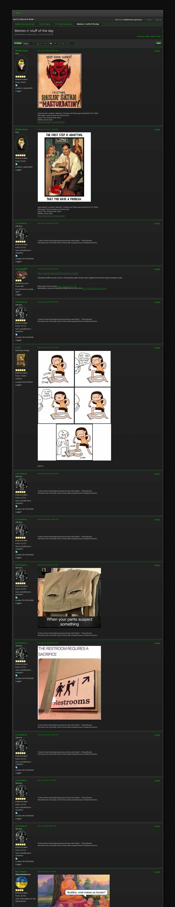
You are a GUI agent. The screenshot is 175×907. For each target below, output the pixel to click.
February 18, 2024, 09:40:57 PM (48, 51)
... (38, 43)
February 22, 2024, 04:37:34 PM (48, 302)
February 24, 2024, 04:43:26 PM (48, 474)
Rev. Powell (21, 871)
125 (67, 43)
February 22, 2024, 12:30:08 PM (48, 269)
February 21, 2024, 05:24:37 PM (48, 223)
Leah (17, 347)
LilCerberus (21, 223)
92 (41, 43)
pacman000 (21, 269)
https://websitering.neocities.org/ (94, 288)
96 (60, 43)
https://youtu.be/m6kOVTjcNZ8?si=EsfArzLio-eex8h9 (58, 273)
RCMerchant (21, 50)
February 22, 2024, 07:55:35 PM (48, 347)
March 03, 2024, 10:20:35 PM (47, 780)
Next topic (156, 36)
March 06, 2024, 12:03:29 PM (47, 872)
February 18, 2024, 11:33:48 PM (48, 129)
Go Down (17, 43)
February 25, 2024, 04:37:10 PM (48, 565)
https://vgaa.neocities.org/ (67, 286)
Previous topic (143, 36)
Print (158, 43)
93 (46, 43)
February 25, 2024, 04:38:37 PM (48, 643)
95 (55, 43)
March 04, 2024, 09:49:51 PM (47, 826)
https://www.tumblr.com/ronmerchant (51, 122)
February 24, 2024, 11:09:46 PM (48, 519)
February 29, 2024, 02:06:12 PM (48, 735)
